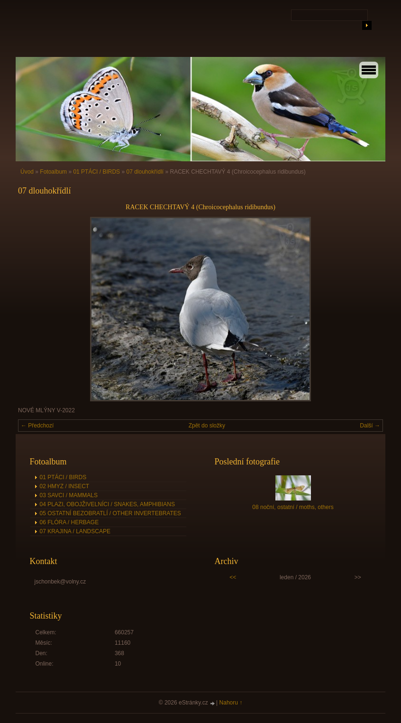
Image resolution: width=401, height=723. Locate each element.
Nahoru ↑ (231, 702)
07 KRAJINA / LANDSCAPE (75, 531)
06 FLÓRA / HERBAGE (69, 522)
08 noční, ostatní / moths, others (292, 507)
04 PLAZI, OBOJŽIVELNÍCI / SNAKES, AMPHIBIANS (107, 504)
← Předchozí (37, 425)
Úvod (27, 171)
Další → (370, 425)
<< (232, 577)
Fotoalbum (53, 171)
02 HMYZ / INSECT (65, 486)
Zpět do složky (207, 425)
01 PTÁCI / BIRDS (96, 171)
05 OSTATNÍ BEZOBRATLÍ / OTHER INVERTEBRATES (110, 513)
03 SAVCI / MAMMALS (69, 495)
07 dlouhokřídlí (145, 171)
